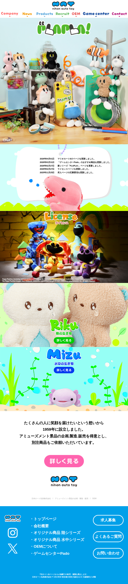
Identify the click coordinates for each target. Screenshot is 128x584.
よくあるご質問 (108, 536)
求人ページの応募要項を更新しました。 (76, 172)
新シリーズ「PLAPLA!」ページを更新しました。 (80, 166)
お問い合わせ (108, 553)
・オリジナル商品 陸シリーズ (55, 532)
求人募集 (108, 520)
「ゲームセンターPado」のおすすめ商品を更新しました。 (84, 162)
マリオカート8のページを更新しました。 (77, 159)
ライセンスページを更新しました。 (74, 169)
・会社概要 (39, 526)
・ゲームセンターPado (49, 553)
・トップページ (43, 519)
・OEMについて (43, 546)
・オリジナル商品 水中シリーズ (57, 539)
